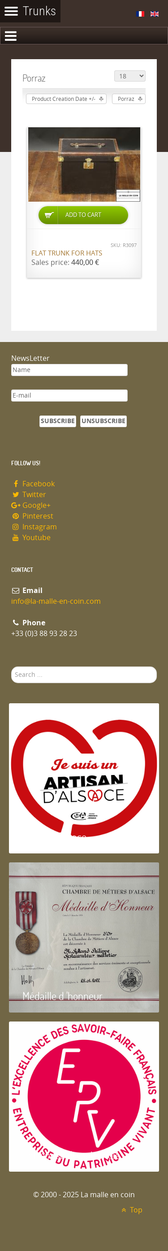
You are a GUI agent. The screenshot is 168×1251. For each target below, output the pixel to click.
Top (130, 1210)
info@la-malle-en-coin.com (56, 601)
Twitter (28, 494)
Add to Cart (83, 215)
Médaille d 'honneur (62, 996)
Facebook (33, 484)
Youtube (31, 537)
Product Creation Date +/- (63, 99)
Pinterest (32, 516)
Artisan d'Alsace (54, 837)
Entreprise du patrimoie (71, 1155)
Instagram (34, 527)
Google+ (31, 505)
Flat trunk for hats (66, 253)
